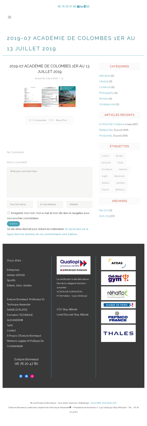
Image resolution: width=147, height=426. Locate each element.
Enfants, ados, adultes (19, 285)
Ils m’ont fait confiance (111, 124)
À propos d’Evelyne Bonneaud (24, 335)
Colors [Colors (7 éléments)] (105, 156)
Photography (106, 92)
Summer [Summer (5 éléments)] (120, 183)
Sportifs (11, 280)
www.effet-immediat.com (103, 403)
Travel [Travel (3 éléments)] (105, 189)
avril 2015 (104, 216)
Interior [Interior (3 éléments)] (123, 169)
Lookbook (105, 87)
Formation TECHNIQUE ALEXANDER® (20, 318)
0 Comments (37, 120)
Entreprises (13, 270)
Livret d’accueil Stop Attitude (72, 314)
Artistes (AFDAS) (16, 275)
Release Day (106, 130)
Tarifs (10, 325)
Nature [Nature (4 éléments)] (106, 183)
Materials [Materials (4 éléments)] (119, 176)
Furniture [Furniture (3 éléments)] (107, 169)
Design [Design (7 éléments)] (119, 156)
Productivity (105, 135)
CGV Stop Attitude (67, 309)
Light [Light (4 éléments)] (105, 176)
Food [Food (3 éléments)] (120, 162)
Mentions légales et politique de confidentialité (25, 344)
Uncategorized (107, 104)
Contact (11, 330)
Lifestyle (104, 81)
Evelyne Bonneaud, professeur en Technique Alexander (26, 302)
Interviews (104, 75)
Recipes (103, 98)
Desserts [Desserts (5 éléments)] (106, 162)
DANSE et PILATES (17, 309)
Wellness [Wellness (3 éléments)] (120, 189)
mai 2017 (104, 210)
